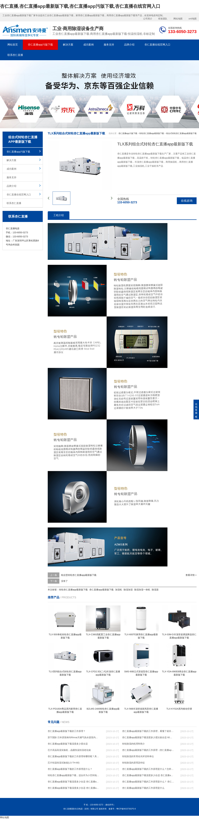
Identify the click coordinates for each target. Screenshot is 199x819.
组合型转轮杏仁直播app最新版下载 (78, 575)
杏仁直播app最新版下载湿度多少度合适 (68, 743)
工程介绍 (58, 215)
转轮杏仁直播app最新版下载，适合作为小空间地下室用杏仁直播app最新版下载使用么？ (74, 775)
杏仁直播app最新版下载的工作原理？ (66, 731)
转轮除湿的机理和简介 (133, 743)
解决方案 (68, 44)
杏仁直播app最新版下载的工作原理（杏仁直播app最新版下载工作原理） (148, 750)
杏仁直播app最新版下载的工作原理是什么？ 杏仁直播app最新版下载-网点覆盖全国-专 (148, 781)
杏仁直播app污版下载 (40, 44)
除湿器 (155, 589)
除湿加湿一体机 (142, 589)
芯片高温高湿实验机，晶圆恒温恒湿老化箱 (69, 750)
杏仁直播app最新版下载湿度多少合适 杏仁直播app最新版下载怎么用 (74, 788)
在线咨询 (187, 200)
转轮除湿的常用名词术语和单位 (138, 756)
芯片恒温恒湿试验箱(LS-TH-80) (63, 762)
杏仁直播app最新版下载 (101, 589)
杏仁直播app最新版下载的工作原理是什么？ (70, 769)
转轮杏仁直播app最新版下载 (151, 133)
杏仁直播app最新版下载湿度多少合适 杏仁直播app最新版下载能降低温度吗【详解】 (74, 781)
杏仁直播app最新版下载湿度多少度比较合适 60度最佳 (148, 737)
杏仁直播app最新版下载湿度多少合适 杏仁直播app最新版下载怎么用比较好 (148, 775)
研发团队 (162, 18)
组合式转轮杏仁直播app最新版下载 (181, 133)
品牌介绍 (129, 44)
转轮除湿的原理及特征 (133, 762)
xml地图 (192, 18)
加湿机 (118, 589)
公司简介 (147, 18)
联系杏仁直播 (15, 55)
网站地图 (177, 18)
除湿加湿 (128, 589)
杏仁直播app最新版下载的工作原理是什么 (143, 788)
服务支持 (109, 44)
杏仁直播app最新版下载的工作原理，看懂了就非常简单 (148, 731)
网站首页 (12, 44)
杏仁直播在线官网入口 (157, 44)
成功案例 (88, 44)
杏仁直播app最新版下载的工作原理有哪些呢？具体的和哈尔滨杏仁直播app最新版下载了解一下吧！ (74, 756)
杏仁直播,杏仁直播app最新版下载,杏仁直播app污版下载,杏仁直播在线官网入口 (80, 6)
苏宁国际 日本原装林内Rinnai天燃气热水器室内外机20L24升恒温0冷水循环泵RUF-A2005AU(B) (74, 737)
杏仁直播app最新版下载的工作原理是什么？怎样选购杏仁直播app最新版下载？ (148, 769)
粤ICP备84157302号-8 (126, 809)
